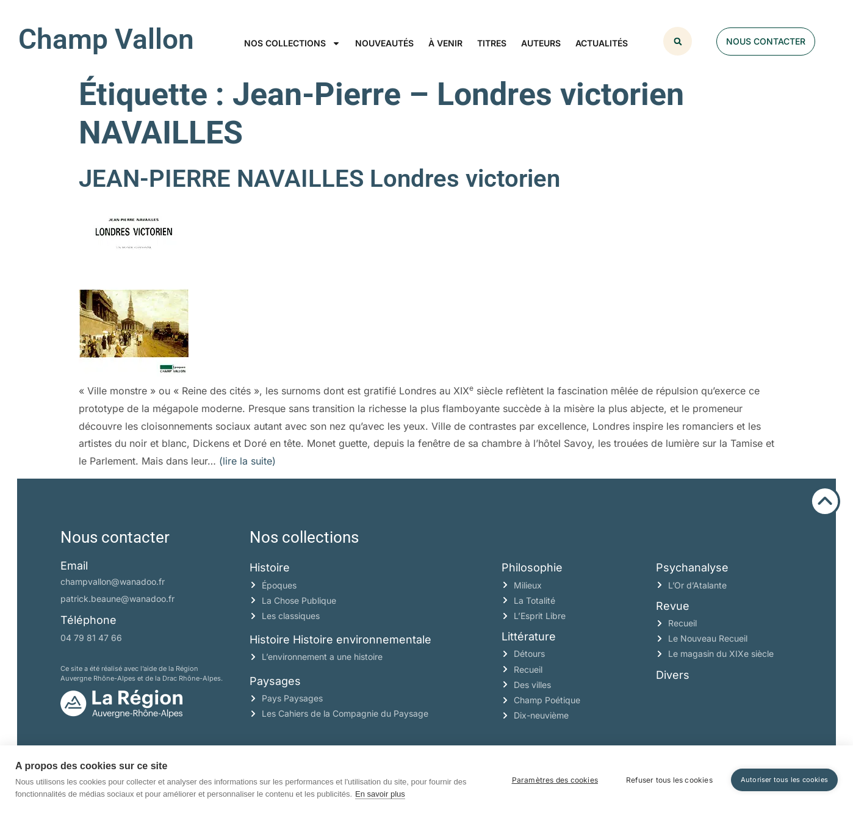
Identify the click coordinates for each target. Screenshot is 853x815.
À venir (445, 43)
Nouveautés (384, 43)
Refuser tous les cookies (669, 779)
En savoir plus (380, 794)
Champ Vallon (106, 39)
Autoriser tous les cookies (784, 779)
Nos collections (292, 43)
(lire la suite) (247, 461)
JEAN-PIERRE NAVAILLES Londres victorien (319, 178)
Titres (491, 43)
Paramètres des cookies (555, 779)
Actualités (601, 43)
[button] (677, 41)
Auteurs (541, 43)
